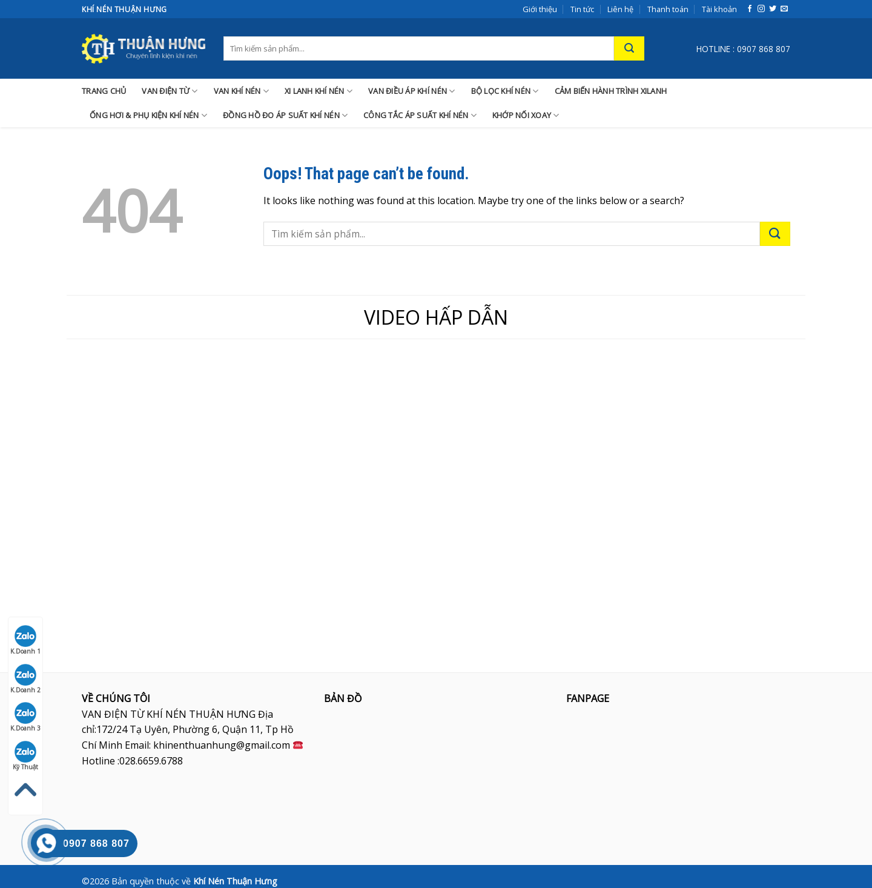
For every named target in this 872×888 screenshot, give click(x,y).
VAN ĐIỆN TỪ (169, 91)
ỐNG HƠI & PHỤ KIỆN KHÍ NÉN (148, 115)
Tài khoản (719, 9)
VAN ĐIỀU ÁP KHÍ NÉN (411, 91)
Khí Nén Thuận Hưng (235, 881)
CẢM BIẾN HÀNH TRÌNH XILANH (611, 90)
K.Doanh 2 (25, 679)
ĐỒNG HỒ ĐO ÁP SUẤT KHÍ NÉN (285, 115)
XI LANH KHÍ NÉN (318, 91)
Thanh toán (668, 9)
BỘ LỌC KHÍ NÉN (505, 91)
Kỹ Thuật (26, 756)
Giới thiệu (540, 9)
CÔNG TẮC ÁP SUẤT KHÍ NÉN (420, 115)
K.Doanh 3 (25, 717)
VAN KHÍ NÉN (241, 91)
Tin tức (582, 9)
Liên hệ (620, 9)
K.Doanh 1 (25, 640)
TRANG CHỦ (104, 90)
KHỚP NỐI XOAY (526, 115)
